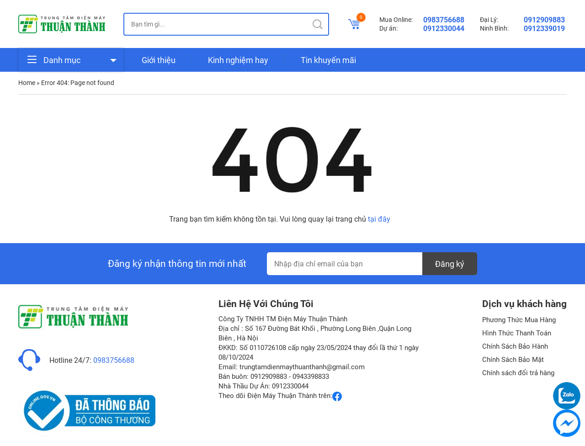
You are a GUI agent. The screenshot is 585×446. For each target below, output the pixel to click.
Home (26, 82)
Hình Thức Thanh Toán (516, 333)
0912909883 (544, 20)
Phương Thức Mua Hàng (519, 320)
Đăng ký (449, 264)
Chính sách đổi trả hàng (518, 373)
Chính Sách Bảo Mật (513, 360)
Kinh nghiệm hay (238, 60)
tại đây (379, 219)
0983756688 (443, 20)
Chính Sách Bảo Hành (515, 346)
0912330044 (443, 28)
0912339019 (544, 28)
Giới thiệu (159, 60)
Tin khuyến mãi (328, 60)
